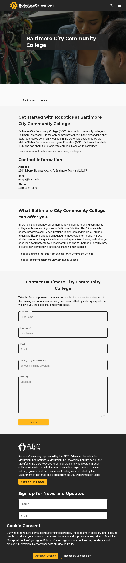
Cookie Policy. (66, 544)
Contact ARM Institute (32, 481)
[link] (57, 254)
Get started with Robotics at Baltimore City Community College (60, 120)
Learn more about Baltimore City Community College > (49, 151)
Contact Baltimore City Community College (63, 285)
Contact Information (40, 159)
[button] (111, 5)
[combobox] (63, 365)
